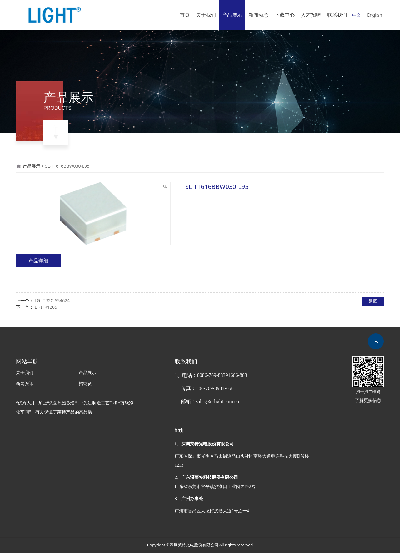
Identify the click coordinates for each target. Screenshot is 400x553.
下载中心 (285, 14)
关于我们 (206, 14)
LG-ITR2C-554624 (52, 300)
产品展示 (232, 14)
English (374, 15)
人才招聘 (311, 14)
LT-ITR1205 (46, 307)
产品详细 (38, 260)
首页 (185, 14)
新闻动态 (258, 14)
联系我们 (337, 14)
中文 (356, 15)
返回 (373, 301)
